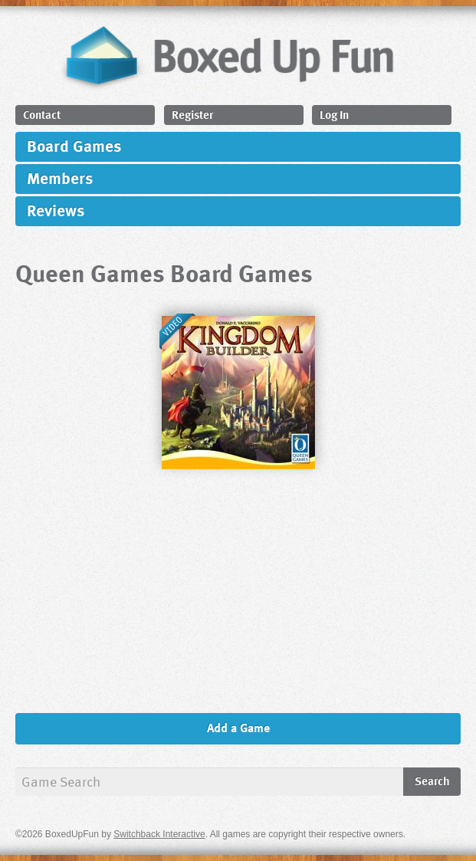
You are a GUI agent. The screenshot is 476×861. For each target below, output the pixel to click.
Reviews (55, 210)
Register (192, 114)
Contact (42, 114)
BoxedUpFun (227, 56)
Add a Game (238, 727)
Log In (334, 114)
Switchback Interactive (159, 834)
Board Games (74, 145)
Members (60, 177)
